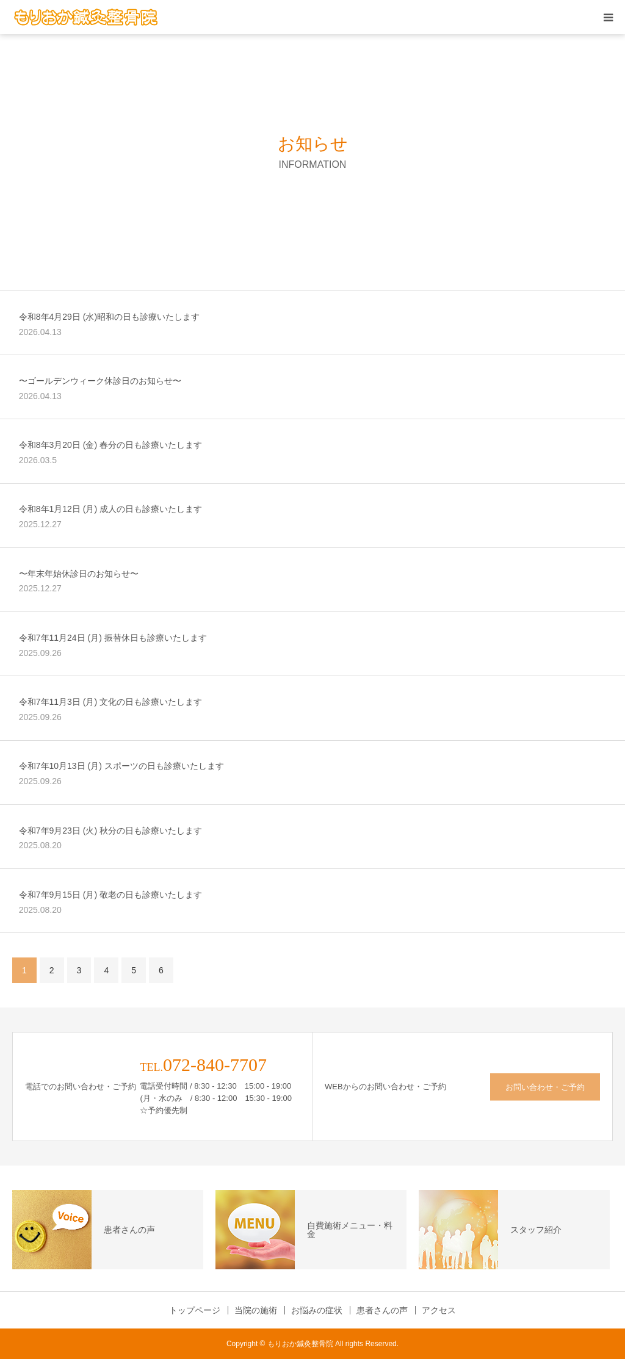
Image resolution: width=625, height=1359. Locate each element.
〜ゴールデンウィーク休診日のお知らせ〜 (100, 381)
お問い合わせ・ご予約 (545, 1086)
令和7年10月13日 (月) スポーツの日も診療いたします (121, 766)
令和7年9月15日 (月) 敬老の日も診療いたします (110, 894)
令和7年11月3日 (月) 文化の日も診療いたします (110, 702)
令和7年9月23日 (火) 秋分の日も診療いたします (110, 830)
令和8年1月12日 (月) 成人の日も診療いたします (110, 509)
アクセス (439, 1310)
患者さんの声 (382, 1310)
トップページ (194, 1310)
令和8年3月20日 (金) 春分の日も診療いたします (110, 445)
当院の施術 (255, 1310)
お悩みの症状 (316, 1310)
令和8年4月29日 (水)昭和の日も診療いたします (109, 317)
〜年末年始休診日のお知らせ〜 (79, 574)
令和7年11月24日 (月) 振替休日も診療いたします (113, 638)
